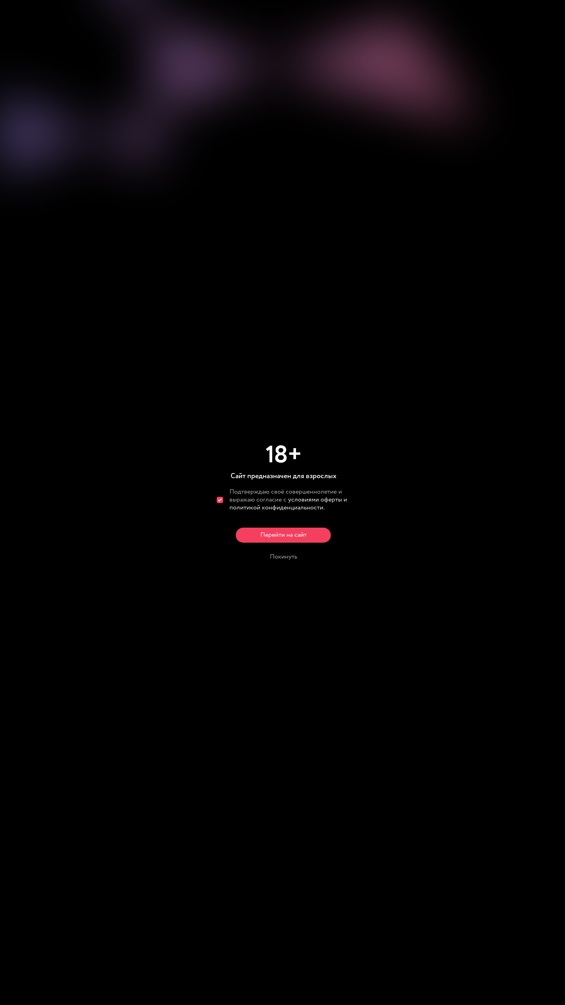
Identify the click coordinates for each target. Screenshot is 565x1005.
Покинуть (283, 556)
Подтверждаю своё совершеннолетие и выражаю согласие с (288, 500)
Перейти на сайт (283, 535)
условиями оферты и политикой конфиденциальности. (288, 503)
